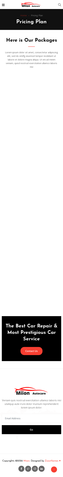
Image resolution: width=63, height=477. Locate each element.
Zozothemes (53, 461)
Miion (26, 461)
